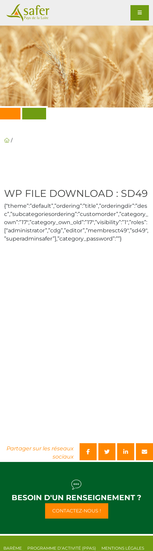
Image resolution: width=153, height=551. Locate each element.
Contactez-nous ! (76, 511)
